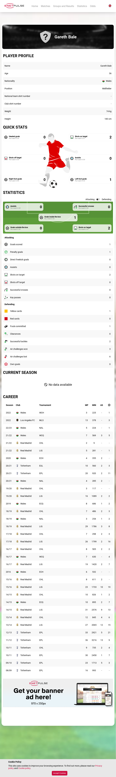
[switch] (98, 199)
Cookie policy (24, 768)
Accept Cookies (59, 773)
